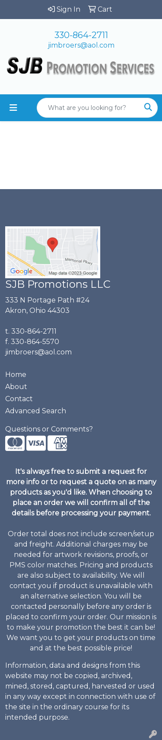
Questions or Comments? (49, 429)
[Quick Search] (88, 108)
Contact (19, 399)
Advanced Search (35, 411)
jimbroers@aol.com (81, 45)
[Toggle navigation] (13, 108)
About (16, 387)
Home (15, 374)
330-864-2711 (81, 35)
